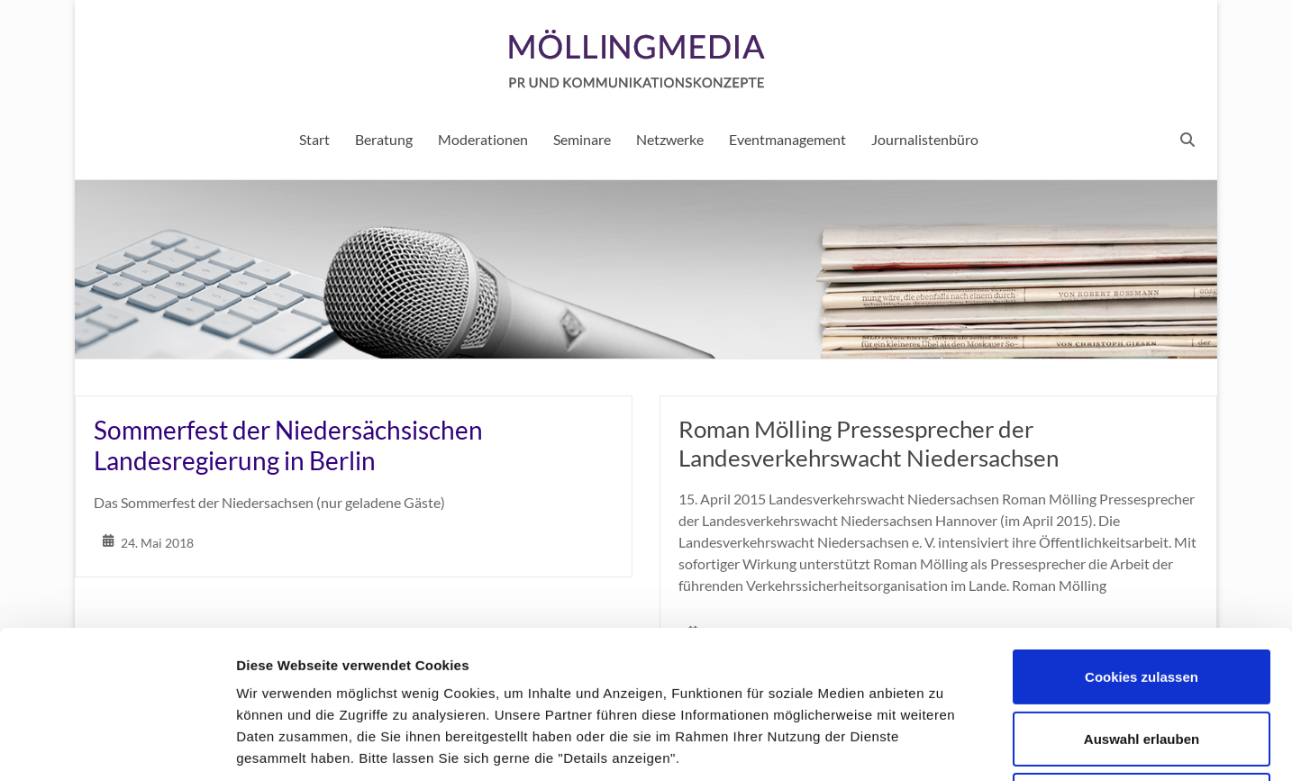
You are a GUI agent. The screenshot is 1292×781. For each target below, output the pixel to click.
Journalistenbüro (924, 139)
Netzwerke (670, 139)
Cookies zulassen (1141, 538)
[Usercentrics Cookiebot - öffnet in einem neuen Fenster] (117, 745)
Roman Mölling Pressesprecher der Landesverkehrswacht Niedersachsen (868, 443)
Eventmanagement (787, 139)
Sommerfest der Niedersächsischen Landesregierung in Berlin (288, 445)
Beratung (384, 139)
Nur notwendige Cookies (1141, 661)
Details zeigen (958, 745)
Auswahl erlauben (1141, 600)
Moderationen (483, 139)
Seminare (582, 139)
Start (314, 139)
